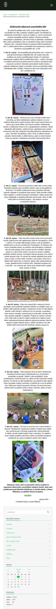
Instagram (9, 528)
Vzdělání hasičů (11, 550)
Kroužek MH (13, 14)
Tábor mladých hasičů (13, 541)
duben (19, 569)
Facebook (9, 524)
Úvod (5, 14)
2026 (18, 572)
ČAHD (8, 558)
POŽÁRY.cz (9, 554)
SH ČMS (8, 545)
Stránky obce (10, 533)
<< (8, 569)
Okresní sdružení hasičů (13, 537)
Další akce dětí (24, 14)
